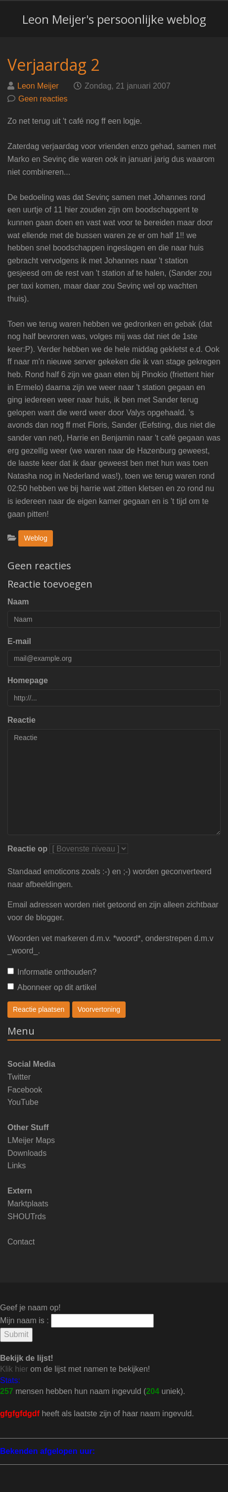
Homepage (27, 680)
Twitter (19, 1077)
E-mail (19, 641)
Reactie (21, 720)
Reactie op (27, 849)
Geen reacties (43, 99)
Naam (18, 601)
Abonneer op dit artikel (51, 987)
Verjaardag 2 (53, 64)
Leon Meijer (38, 86)
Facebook (24, 1090)
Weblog (35, 538)
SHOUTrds (26, 1216)
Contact (21, 1242)
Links (16, 1165)
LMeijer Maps (31, 1140)
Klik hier (14, 1369)
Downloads (26, 1153)
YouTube (23, 1102)
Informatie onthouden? (51, 972)
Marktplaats (27, 1203)
